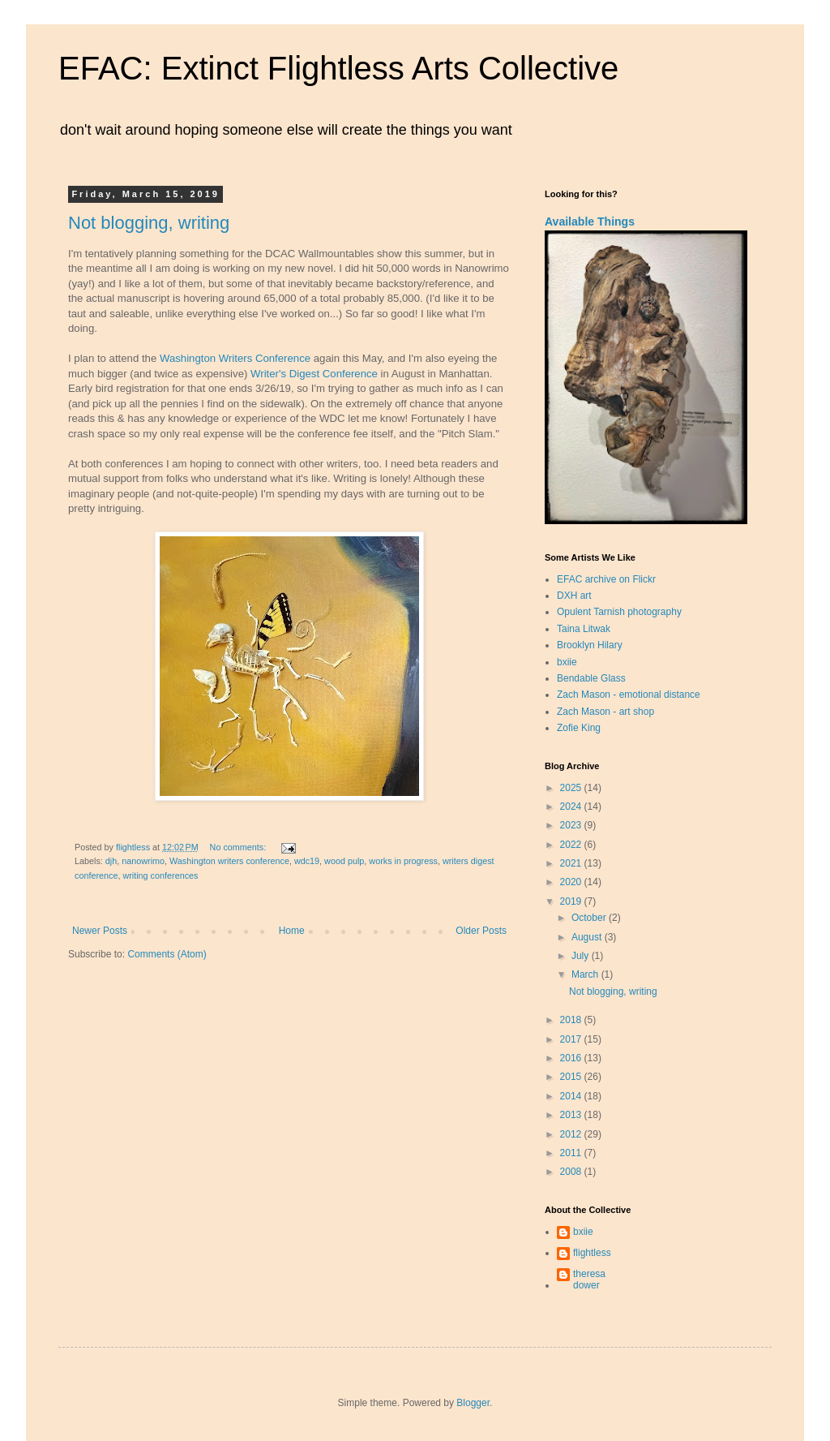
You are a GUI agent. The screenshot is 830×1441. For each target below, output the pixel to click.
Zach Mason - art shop (605, 711)
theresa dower (589, 1279)
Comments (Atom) (166, 954)
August (588, 937)
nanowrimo (143, 861)
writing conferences (160, 875)
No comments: (239, 847)
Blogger (473, 1403)
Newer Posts (99, 930)
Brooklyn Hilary (589, 645)
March (586, 974)
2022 (572, 844)
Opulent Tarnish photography (619, 611)
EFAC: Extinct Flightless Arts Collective (338, 68)
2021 (572, 863)
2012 (572, 1134)
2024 (572, 806)
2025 (572, 788)
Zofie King (579, 727)
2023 (572, 825)
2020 (572, 882)
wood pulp (344, 861)
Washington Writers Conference (235, 358)
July (581, 955)
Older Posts (481, 930)
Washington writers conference (229, 861)
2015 (572, 1076)
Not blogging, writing (148, 223)
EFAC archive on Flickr (606, 579)
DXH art (574, 595)
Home (292, 930)
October (590, 917)
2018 (572, 1020)
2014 (572, 1096)
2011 (572, 1153)
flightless (592, 1252)
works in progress (403, 861)
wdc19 (306, 861)
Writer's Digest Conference (314, 374)
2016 (572, 1058)
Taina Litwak (583, 628)
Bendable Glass (591, 678)
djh (111, 861)
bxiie (567, 662)
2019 (572, 901)
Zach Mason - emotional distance (628, 694)
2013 (572, 1115)
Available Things (590, 221)
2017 (572, 1039)
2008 (572, 1171)
